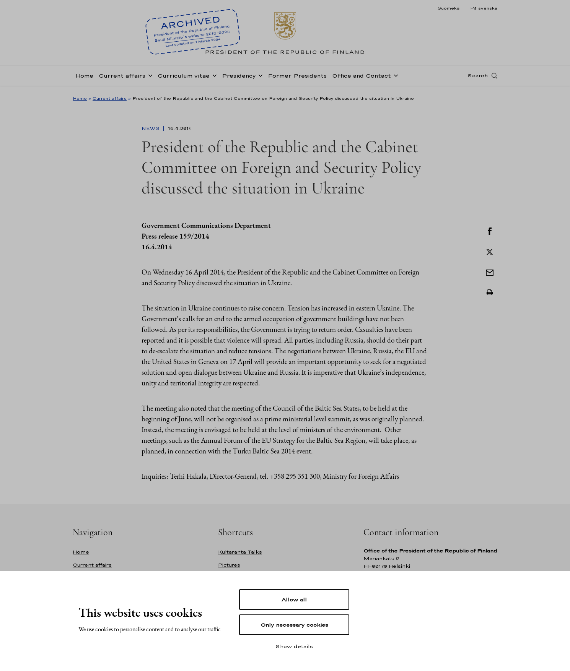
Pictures (229, 565)
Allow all (294, 599)
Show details (294, 646)
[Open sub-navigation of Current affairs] (148, 77)
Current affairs (122, 77)
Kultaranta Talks (240, 552)
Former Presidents (297, 77)
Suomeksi (449, 8)
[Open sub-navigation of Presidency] (259, 77)
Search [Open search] (477, 77)
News (151, 128)
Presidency (239, 77)
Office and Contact (361, 77)
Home (84, 77)
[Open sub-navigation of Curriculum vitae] (213, 77)
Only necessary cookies (294, 624)
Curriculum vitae (184, 77)
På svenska (483, 8)
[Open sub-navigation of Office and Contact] (394, 77)
